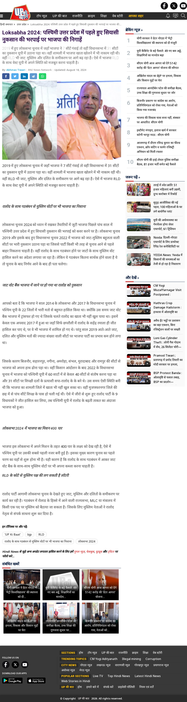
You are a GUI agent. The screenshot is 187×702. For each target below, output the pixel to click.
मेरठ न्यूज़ (84, 670)
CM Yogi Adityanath (103, 659)
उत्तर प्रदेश (21, 24)
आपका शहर (135, 15)
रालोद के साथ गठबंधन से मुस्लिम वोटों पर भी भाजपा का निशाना (38, 541)
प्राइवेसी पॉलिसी (126, 687)
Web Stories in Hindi (75, 681)
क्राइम (91, 15)
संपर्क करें (108, 687)
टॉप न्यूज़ (41, 15)
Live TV (98, 676)
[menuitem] (42, 16)
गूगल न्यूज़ (79, 551)
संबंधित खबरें (10, 564)
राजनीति (76, 15)
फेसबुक (90, 551)
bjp (29, 534)
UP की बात (58, 15)
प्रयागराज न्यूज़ (161, 665)
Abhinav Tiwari (16, 70)
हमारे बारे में (92, 687)
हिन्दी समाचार (6, 24)
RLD (41, 534)
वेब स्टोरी (117, 15)
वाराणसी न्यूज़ (122, 665)
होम (81, 652)
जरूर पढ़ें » (132, 177)
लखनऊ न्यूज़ (103, 665)
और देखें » (132, 278)
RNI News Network (40, 70)
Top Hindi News (119, 676)
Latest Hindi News (148, 676)
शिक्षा (103, 15)
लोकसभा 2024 (86, 541)
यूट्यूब (99, 551)
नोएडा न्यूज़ (86, 665)
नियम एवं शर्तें (146, 687)
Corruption (153, 659)
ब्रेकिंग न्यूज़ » (134, 30)
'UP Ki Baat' (13, 534)
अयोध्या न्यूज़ (68, 670)
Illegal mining (131, 659)
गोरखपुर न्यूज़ (141, 665)
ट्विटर (111, 551)
